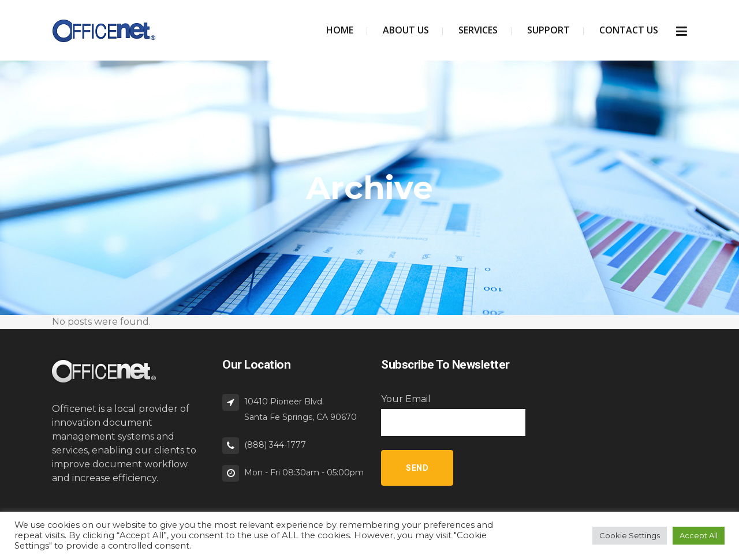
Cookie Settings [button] (629, 535)
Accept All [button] (699, 535)
